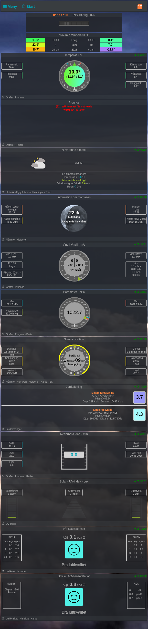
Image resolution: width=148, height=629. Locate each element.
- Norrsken (21, 381)
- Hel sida (23, 618)
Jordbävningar (11, 429)
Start (28, 6)
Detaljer (7, 145)
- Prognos (19, 97)
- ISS (50, 381)
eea (81, 537)
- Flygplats (20, 192)
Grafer (7, 97)
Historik (7, 192)
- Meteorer (21, 239)
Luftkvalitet (9, 571)
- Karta (28, 334)
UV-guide (8, 524)
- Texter (19, 145)
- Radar (29, 476)
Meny (11, 6)
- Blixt (47, 192)
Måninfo (8, 239)
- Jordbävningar (35, 192)
